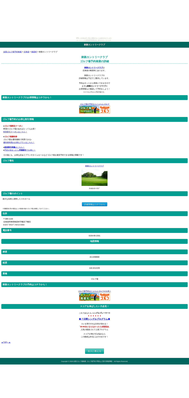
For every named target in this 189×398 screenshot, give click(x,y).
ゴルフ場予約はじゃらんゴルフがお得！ (94, 291)
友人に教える (94, 351)
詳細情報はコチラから (94, 204)
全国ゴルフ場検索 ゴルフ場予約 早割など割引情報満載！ (93, 361)
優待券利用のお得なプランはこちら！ (19, 142)
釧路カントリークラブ (93, 68)
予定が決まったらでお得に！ (20, 150)
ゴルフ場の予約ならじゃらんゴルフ (94, 104)
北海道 (26, 52)
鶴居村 (34, 52)
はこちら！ (14, 147)
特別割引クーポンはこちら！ (15, 132)
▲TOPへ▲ (5, 342)
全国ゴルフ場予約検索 (12, 52)
